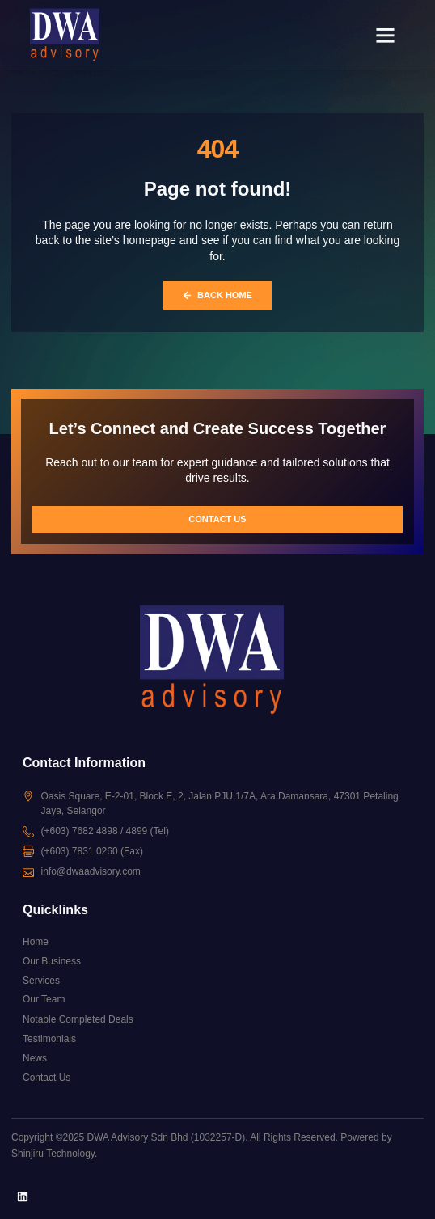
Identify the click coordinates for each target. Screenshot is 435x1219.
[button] (385, 34)
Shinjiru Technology (53, 1153)
